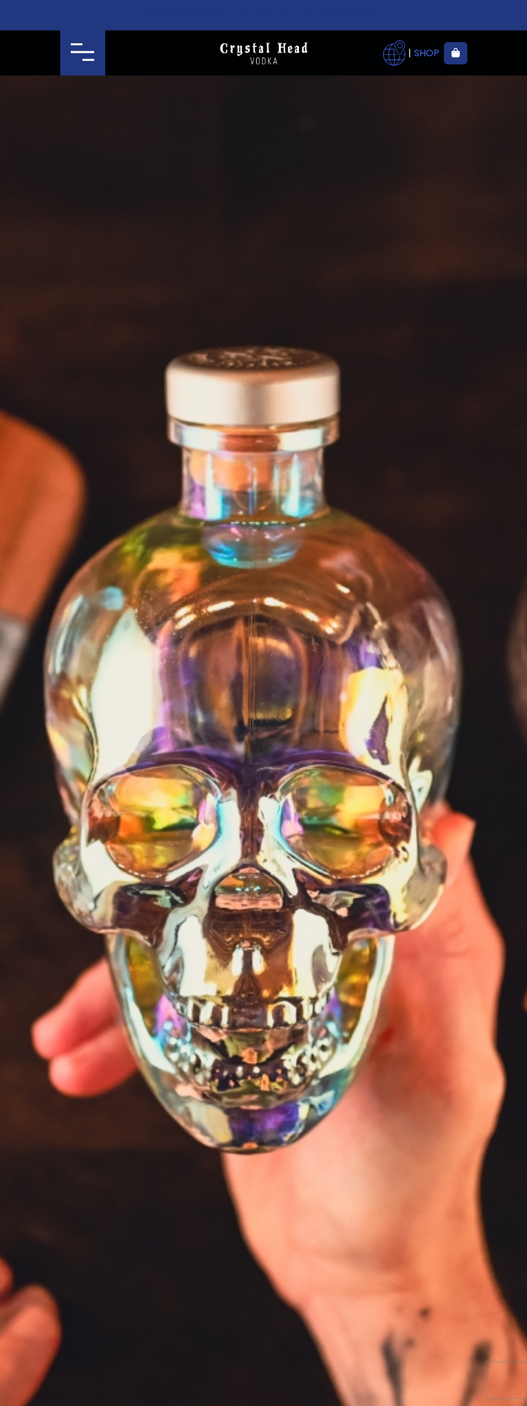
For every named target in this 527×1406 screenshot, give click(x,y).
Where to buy (394, 53)
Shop (426, 53)
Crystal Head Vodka (263, 53)
